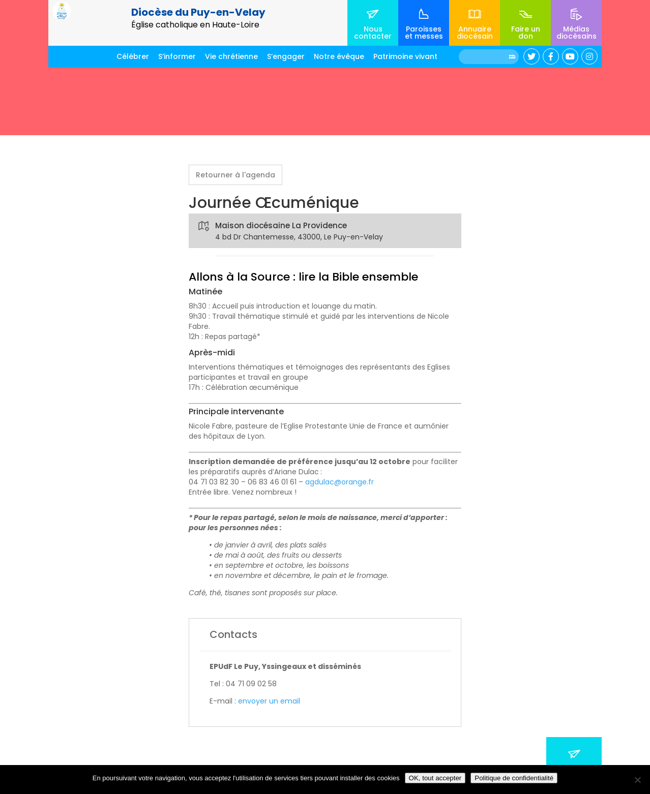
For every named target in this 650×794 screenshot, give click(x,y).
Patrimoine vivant (405, 56)
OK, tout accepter (435, 778)
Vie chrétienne (231, 56)
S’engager (286, 56)
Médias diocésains (576, 32)
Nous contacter (373, 32)
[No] (637, 780)
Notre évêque (339, 56)
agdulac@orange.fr (339, 482)
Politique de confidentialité (514, 778)
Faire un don (525, 32)
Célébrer (132, 56)
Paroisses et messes (424, 32)
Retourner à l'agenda (235, 175)
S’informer (177, 56)
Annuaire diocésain (475, 32)
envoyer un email (269, 701)
